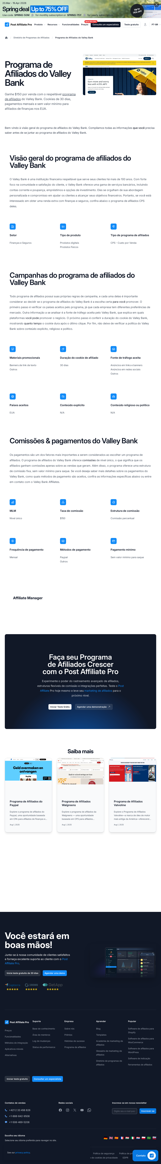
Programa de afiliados (75, 1047)
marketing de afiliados (98, 690)
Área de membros (41, 1034)
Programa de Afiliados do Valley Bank (74, 37)
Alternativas (11, 1055)
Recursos (54, 24)
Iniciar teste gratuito (17, 1079)
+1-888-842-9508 (19, 1116)
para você (119, 301)
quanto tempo (33, 323)
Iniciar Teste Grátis (60, 707)
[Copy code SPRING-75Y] (84, 15)
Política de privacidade (130, 1153)
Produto (40, 24)
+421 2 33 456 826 (19, 1110)
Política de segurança (103, 1153)
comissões (89, 460)
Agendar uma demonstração (94, 706)
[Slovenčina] (154, 1138)
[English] (111, 1138)
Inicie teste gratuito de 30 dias (22, 973)
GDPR (125, 1157)
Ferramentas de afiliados (140, 1064)
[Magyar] (127, 1138)
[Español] (116, 1138)
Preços (8, 1030)
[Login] (145, 24)
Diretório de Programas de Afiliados (32, 37)
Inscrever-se (147, 1111)
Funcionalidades (13, 1036)
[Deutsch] (105, 1138)
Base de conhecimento (44, 1028)
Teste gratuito (131, 24)
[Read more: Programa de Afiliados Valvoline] (132, 795)
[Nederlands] (138, 1138)
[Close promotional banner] (156, 4)
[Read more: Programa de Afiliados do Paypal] (28, 795)
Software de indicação (139, 1058)
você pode (32, 318)
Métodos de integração (16, 1042)
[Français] (122, 1138)
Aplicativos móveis (14, 1049)
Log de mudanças (41, 1041)
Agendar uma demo (55, 973)
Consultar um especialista (47, 1079)
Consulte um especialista (106, 24)
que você (139, 127)
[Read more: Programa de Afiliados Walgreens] (80, 795)
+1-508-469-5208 (19, 1122)
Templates (101, 1034)
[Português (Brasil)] (149, 1138)
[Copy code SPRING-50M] (32, 15)
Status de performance (44, 1047)
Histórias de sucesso (74, 1041)
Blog (98, 1028)
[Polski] (143, 1138)
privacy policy (22, 1152)
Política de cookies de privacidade (101, 1157)
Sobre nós (69, 1028)
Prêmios (68, 1034)
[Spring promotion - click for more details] (80, 9)
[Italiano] (133, 1138)
